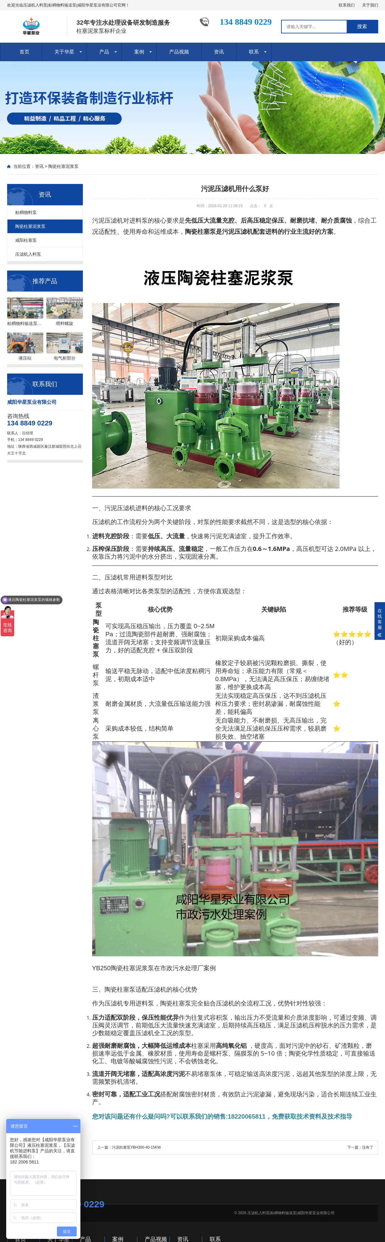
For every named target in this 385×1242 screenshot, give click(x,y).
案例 (139, 51)
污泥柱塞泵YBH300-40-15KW (136, 1147)
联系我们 (347, 5)
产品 (104, 51)
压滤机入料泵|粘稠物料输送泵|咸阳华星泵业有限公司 (291, 1213)
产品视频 (179, 51)
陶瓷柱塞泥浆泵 (63, 166)
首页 (24, 51)
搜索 (362, 26)
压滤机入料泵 (28, 254)
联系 (254, 51)
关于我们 (370, 5)
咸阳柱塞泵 (26, 240)
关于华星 (64, 51)
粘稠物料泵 (26, 212)
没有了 (367, 1147)
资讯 (219, 51)
